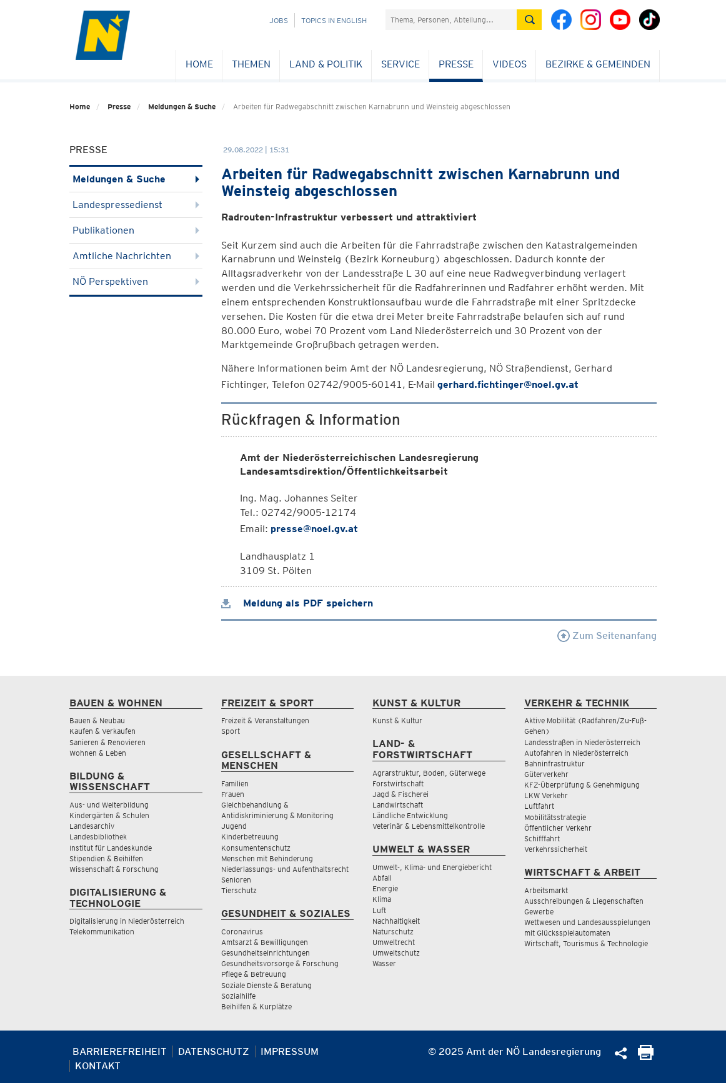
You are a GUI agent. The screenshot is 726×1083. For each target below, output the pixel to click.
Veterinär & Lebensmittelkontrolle (428, 826)
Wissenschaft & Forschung (114, 869)
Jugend (234, 826)
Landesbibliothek (98, 836)
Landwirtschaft (397, 804)
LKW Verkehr (546, 795)
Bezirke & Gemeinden (597, 64)
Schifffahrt (542, 838)
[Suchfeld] (451, 19)
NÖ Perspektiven (135, 281)
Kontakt (98, 1066)
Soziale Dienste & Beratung (266, 985)
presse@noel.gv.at (314, 529)
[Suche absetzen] (529, 19)
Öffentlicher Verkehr (558, 828)
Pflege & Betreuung (253, 974)
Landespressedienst (135, 204)
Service (400, 64)
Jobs (278, 20)
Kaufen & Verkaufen (102, 731)
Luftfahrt (539, 806)
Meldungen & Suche (182, 106)
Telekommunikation (101, 931)
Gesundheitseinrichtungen (265, 952)
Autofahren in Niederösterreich (576, 753)
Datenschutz (213, 1051)
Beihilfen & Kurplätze (256, 1006)
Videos (509, 64)
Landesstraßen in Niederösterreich (582, 742)
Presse (456, 64)
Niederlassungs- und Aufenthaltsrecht (285, 869)
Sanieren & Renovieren (107, 742)
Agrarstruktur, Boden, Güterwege (428, 773)
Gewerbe (539, 911)
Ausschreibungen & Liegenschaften (584, 901)
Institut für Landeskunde (110, 848)
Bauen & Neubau (97, 720)
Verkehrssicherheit (555, 849)
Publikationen (135, 230)
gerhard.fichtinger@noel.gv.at (508, 384)
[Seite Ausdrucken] (646, 1056)
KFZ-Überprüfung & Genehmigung (582, 784)
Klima (381, 899)
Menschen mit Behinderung (267, 858)
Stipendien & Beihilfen (106, 858)
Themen (251, 64)
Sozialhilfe (238, 996)
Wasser (384, 963)
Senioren (236, 879)
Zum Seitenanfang (607, 635)
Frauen (232, 794)
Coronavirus (242, 931)
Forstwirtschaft (398, 783)
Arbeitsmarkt (546, 890)
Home (199, 64)
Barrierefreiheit (119, 1051)
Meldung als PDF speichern (297, 603)
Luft (379, 910)
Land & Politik (325, 64)
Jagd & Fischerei (400, 794)
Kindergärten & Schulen (109, 815)
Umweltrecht (393, 942)
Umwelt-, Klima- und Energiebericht (432, 867)
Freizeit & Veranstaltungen (265, 720)
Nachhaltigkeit (396, 921)
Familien (235, 783)
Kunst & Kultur (397, 720)
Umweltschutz (396, 952)
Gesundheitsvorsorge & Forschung (280, 963)
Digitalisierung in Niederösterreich (126, 921)
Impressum (290, 1051)
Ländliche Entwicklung (410, 815)
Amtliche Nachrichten (135, 256)
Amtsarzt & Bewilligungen (264, 942)
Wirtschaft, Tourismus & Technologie (586, 943)
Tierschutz (239, 890)
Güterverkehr (546, 774)
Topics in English (334, 20)
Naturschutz (393, 931)
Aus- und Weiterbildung (109, 804)
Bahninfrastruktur (554, 763)
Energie (385, 888)
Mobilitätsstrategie (555, 817)
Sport (230, 731)
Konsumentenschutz (256, 848)
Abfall (382, 878)
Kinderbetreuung (250, 836)
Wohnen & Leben (97, 753)
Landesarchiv (91, 826)
